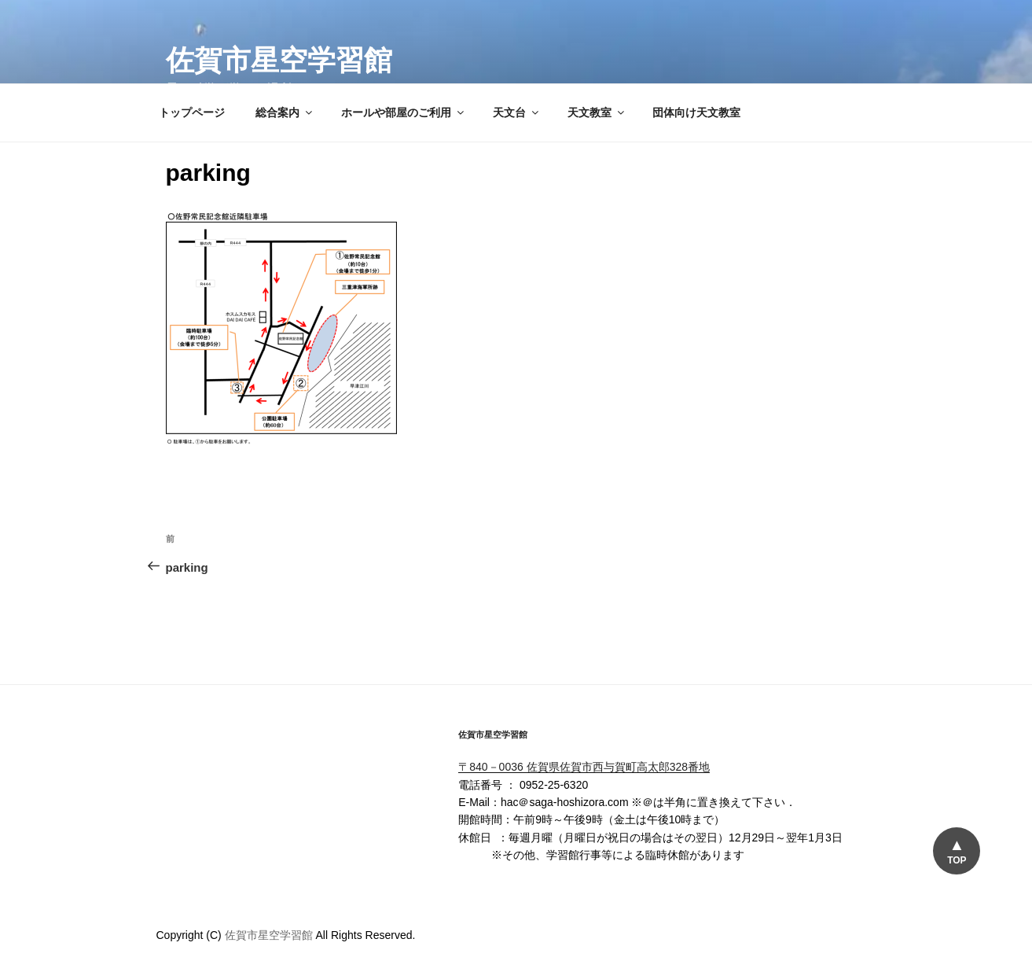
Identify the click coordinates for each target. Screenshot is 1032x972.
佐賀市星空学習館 (279, 60)
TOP (956, 860)
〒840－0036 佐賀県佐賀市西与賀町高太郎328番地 (584, 766)
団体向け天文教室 (696, 112)
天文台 (517, 112)
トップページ (192, 112)
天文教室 (596, 112)
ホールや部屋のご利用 (403, 112)
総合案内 (284, 112)
